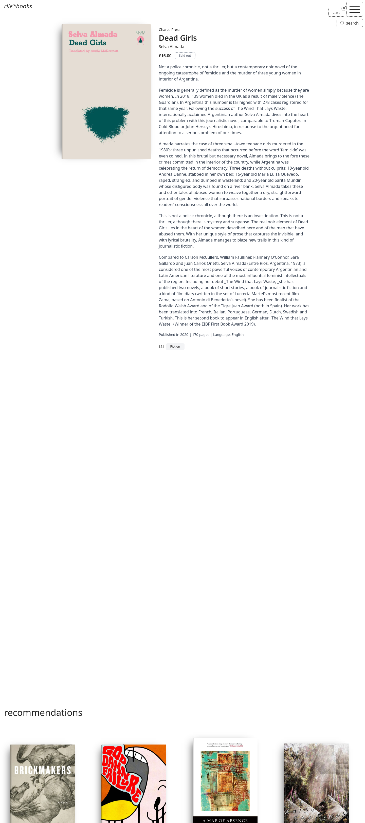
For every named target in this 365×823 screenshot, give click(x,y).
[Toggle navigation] (354, 9)
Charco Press (169, 29)
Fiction (175, 346)
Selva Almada (171, 46)
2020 (184, 334)
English (238, 334)
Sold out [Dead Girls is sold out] (185, 55)
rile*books (18, 6)
